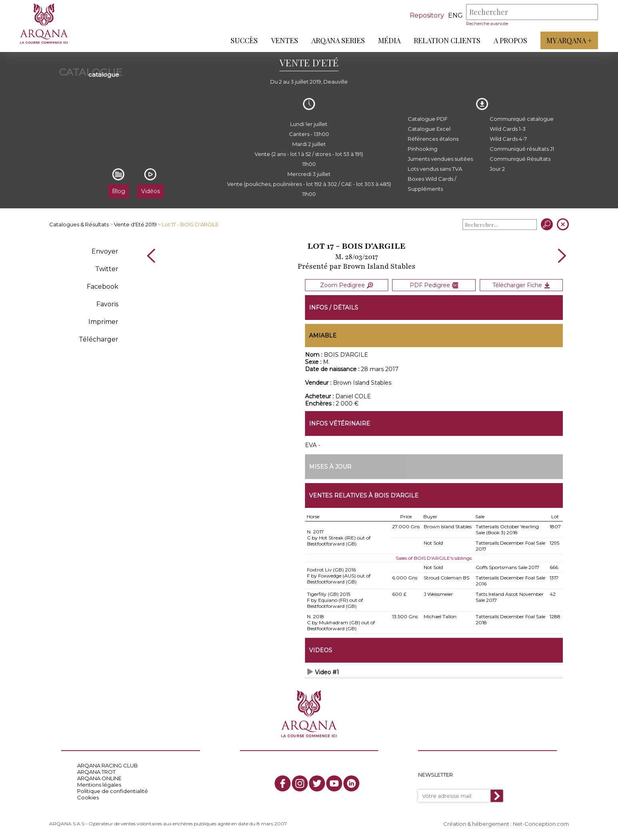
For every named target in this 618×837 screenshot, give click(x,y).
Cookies (88, 797)
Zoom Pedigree (346, 285)
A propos (510, 40)
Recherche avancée (487, 23)
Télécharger (98, 339)
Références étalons (433, 139)
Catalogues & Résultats (79, 224)
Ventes (284, 40)
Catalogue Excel (429, 129)
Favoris (107, 304)
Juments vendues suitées (440, 159)
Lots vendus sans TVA (435, 169)
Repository (427, 15)
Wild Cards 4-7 (508, 139)
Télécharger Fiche (521, 285)
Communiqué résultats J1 (522, 149)
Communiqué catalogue (522, 119)
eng (455, 15)
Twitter (106, 269)
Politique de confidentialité (112, 791)
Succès (244, 40)
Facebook (102, 286)
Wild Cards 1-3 (508, 129)
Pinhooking (422, 149)
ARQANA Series (338, 40)
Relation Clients (447, 40)
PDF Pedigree (434, 285)
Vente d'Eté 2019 (135, 224)
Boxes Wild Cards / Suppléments (432, 184)
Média (389, 40)
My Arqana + (569, 40)
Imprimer (103, 322)
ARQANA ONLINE (99, 778)
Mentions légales (99, 784)
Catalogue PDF (428, 119)
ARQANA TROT (96, 772)
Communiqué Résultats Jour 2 (520, 164)
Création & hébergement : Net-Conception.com (506, 824)
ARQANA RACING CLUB (107, 765)
